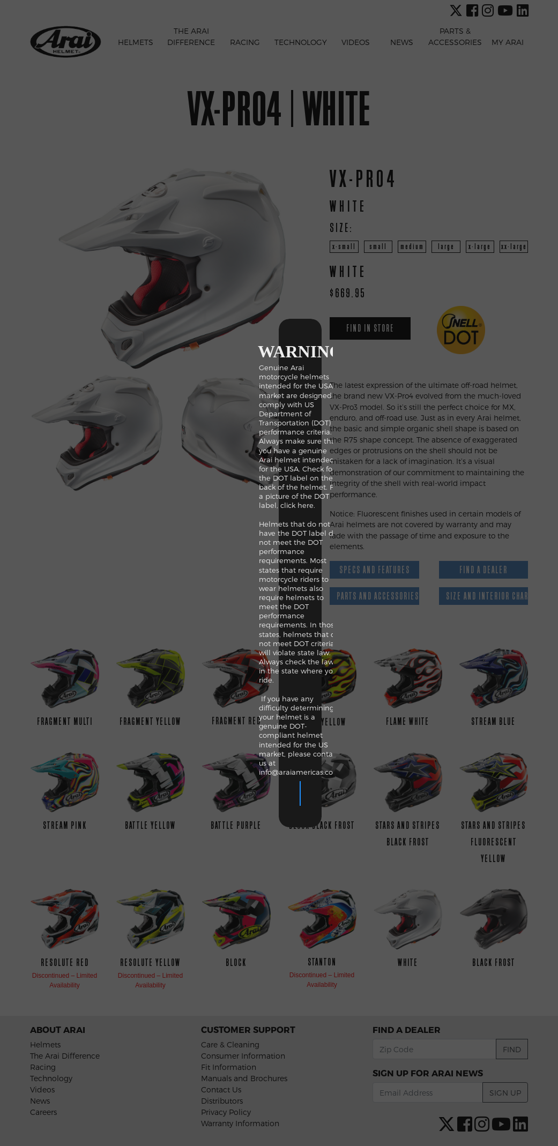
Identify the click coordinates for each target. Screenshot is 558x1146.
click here (178, 542)
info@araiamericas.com (180, 634)
